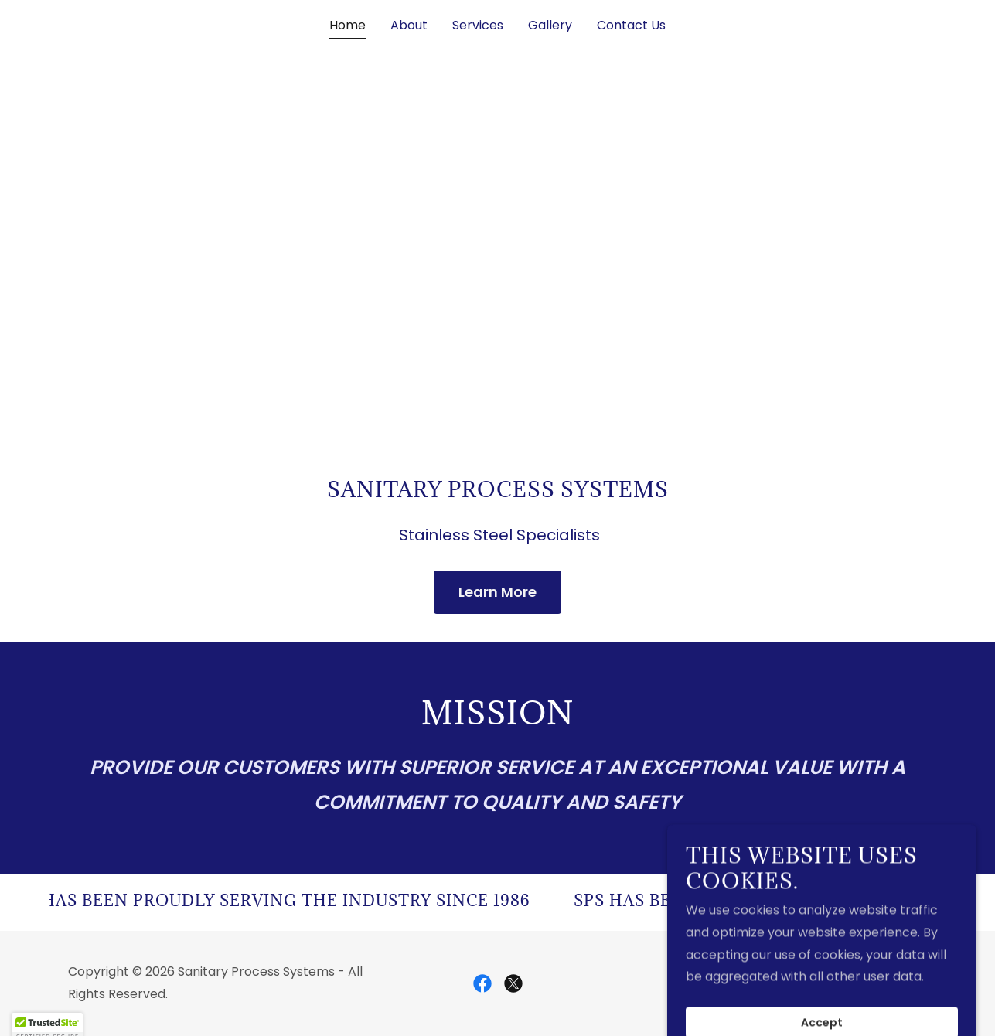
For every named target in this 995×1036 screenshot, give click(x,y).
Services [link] (477, 25)
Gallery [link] (550, 25)
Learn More (497, 591)
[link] (482, 983)
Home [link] (347, 25)
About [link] (409, 25)
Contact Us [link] (631, 25)
